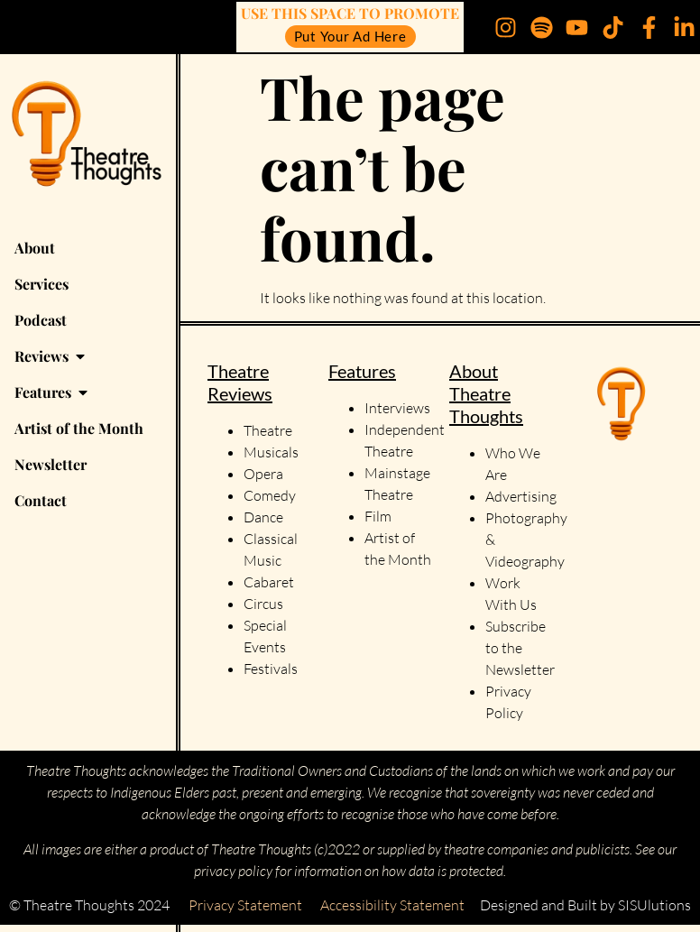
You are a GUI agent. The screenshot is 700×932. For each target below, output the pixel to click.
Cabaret (269, 582)
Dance (263, 517)
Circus (263, 604)
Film (377, 516)
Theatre (268, 430)
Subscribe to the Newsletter (520, 647)
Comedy (270, 495)
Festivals (271, 669)
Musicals (271, 452)
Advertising (521, 496)
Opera (263, 474)
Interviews (397, 408)
